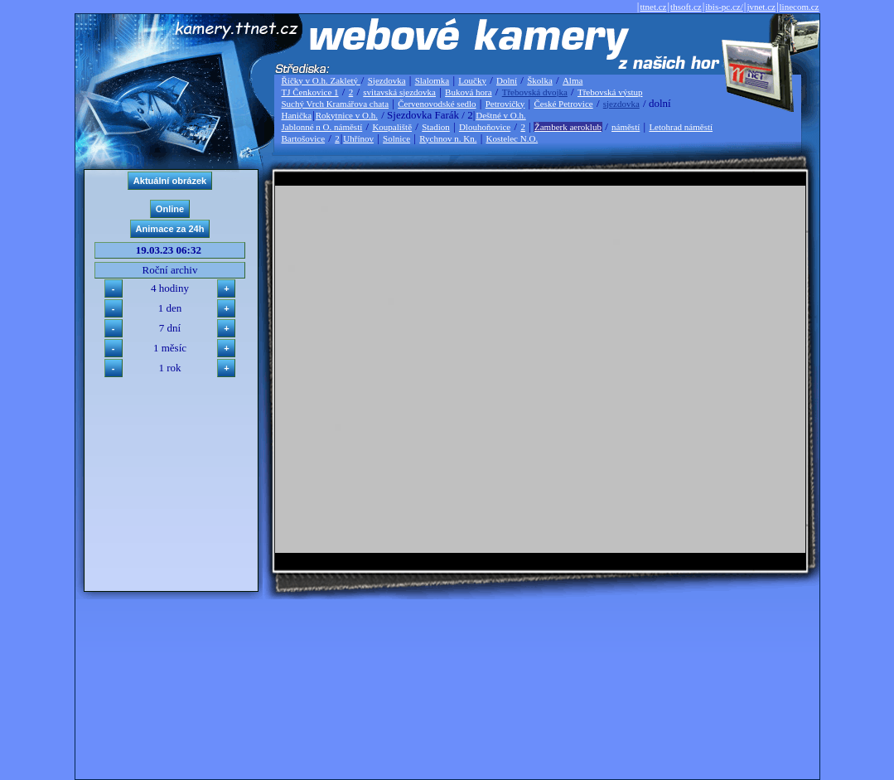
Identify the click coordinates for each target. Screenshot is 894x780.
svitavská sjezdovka (399, 92)
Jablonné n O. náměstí (322, 127)
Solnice (396, 138)
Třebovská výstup (610, 92)
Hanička (297, 115)
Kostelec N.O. (512, 138)
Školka (540, 80)
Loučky (472, 80)
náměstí (625, 127)
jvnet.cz (761, 7)
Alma (572, 80)
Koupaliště (392, 127)
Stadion (436, 127)
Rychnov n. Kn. (447, 138)
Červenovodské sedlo (437, 104)
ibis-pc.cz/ (724, 7)
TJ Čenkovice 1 (310, 92)
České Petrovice (563, 104)
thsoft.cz (686, 7)
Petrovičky (505, 104)
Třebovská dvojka (535, 92)
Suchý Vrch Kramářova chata (335, 104)
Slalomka (432, 80)
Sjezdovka (387, 80)
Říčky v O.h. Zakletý (321, 80)
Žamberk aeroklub (568, 127)
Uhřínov (358, 138)
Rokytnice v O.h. (347, 115)
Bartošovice (304, 138)
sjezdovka (621, 104)
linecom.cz (799, 7)
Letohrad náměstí (681, 127)
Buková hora (468, 92)
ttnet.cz (653, 7)
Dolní (506, 80)
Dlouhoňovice (484, 127)
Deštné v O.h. (501, 115)
